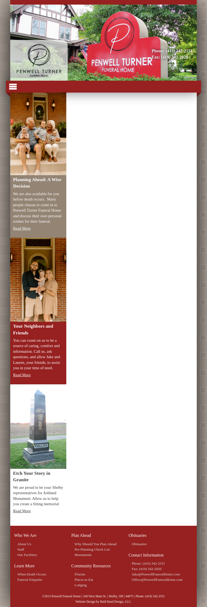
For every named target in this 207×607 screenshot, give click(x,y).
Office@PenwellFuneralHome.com (157, 580)
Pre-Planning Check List (92, 549)
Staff (20, 549)
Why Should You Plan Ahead (96, 544)
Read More (22, 228)
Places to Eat (84, 580)
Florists (80, 574)
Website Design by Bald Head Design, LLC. (103, 601)
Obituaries (139, 544)
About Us (24, 544)
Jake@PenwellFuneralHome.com (156, 574)
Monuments (83, 555)
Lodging (81, 585)
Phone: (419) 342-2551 (172, 51)
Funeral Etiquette (29, 580)
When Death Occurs (31, 574)
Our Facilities (27, 555)
